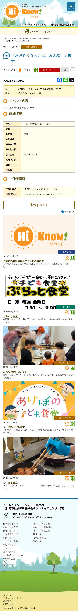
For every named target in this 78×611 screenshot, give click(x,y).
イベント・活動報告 (42, 527)
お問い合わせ (9, 604)
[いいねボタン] (65, 69)
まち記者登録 (39, 538)
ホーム (5, 38)
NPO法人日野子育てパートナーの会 (36, 38)
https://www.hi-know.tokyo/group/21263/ (42, 194)
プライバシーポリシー (13, 598)
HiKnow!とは (9, 558)
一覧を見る (69, 211)
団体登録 (37, 534)
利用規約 (7, 601)
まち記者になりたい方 (13, 555)
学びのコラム (9, 545)
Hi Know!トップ (10, 524)
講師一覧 (7, 538)
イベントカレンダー (42, 524)
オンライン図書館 (11, 541)
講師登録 (37, 541)
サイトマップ (9, 565)
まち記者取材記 (10, 534)
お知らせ (7, 548)
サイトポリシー (10, 595)
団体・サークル (10, 531)
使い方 (6, 562)
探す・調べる (9, 552)
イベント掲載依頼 (41, 531)
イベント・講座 (15, 38)
